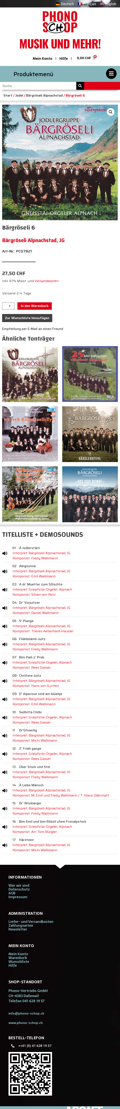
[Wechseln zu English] (108, 4)
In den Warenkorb (34, 305)
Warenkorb (17, 958)
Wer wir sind (18, 885)
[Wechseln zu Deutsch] (65, 4)
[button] (110, 112)
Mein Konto (42, 58)
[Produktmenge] (8, 306)
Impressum (17, 897)
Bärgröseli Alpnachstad (44, 95)
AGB (11, 893)
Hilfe (63, 58)
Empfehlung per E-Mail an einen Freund (32, 328)
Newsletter (17, 929)
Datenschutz (19, 889)
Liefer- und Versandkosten (30, 921)
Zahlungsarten (20, 925)
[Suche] (80, 86)
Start (7, 95)
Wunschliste (18, 961)
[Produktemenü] (111, 73)
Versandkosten (47, 281)
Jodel (19, 95)
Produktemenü (33, 74)
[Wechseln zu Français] (87, 4)
